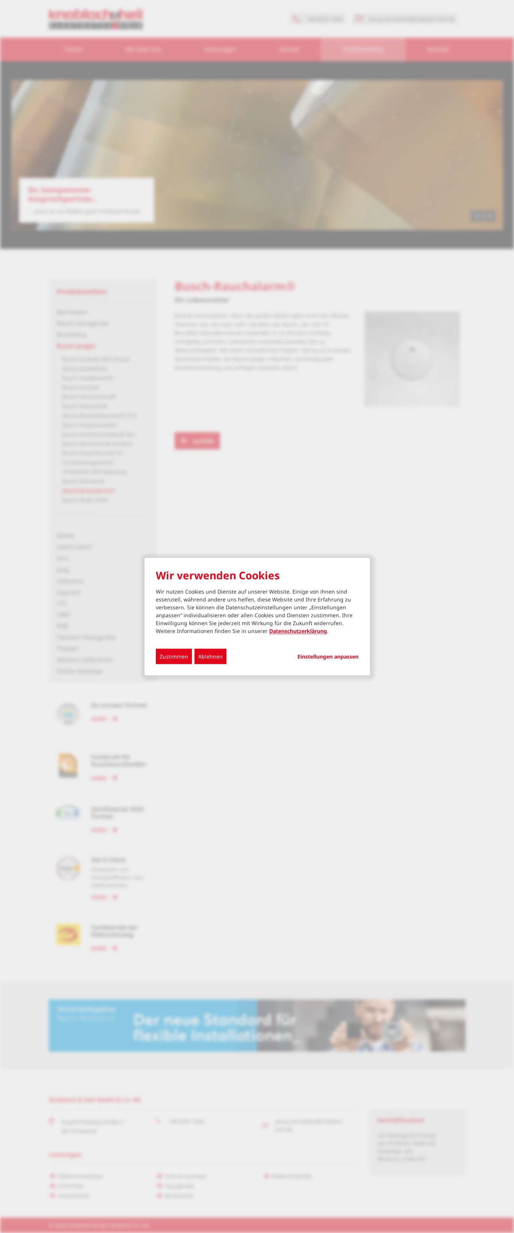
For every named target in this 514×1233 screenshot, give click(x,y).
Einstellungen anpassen (328, 656)
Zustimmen (174, 656)
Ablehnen (210, 656)
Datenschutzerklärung (298, 630)
